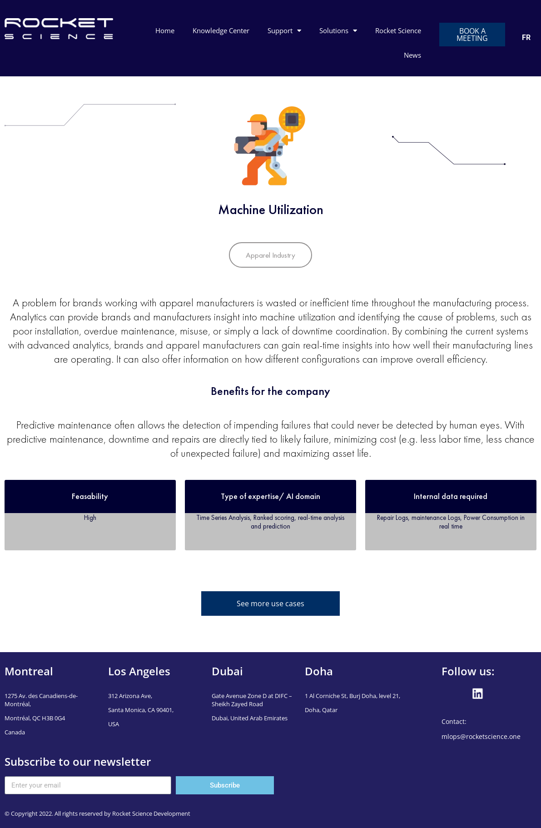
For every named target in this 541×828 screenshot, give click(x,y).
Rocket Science (398, 30)
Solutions (338, 31)
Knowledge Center (221, 30)
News (412, 55)
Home (164, 30)
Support (284, 31)
